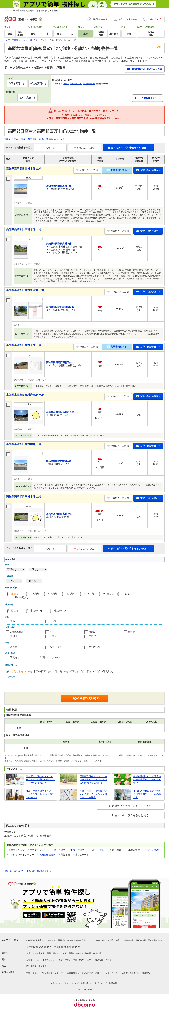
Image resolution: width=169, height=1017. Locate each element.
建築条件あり (61, 610)
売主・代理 (55, 647)
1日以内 (57, 671)
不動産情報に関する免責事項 (38, 871)
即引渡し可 (94, 647)
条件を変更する (27, 97)
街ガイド (99, 973)
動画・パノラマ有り (50, 657)
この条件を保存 (149, 98)
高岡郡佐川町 (76, 83)
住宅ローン (110, 960)
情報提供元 (129, 940)
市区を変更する (17, 83)
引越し (36, 973)
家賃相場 (97, 953)
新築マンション (33, 960)
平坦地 (13, 636)
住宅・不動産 (152, 850)
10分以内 (89, 593)
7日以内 (90, 671)
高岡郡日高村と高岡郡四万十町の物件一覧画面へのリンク (34, 139)
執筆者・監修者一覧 (130, 973)
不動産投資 (98, 960)
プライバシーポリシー (60, 983)
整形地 (131, 631)
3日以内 (73, 671)
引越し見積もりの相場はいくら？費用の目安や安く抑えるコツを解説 (93, 794)
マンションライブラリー (52, 973)
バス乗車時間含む (19, 597)
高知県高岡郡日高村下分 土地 (23, 229)
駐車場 (88, 953)
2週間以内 (107, 671)
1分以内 (34, 593)
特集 (28, 973)
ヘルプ (75, 983)
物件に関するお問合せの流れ (108, 940)
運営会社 (113, 983)
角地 (52, 631)
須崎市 (66, 83)
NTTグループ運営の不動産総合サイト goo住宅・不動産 (31, 10)
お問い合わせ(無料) (148, 170)
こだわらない (18, 671)
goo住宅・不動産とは (36, 940)
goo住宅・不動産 (10, 940)
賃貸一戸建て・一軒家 (57, 953)
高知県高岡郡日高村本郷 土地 (23, 168)
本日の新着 (39, 671)
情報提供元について (14, 871)
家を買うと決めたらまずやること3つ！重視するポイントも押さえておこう (40, 779)
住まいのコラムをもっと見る (131, 815)
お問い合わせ (87, 983)
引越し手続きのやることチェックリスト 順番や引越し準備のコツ (40, 794)
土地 (89, 960)
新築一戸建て (65, 960)
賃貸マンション (76, 953)
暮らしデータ (87, 973)
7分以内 (70, 593)
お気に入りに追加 (85, 147)
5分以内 (52, 593)
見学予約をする (117, 170)
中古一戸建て (77, 850)
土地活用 (43, 966)
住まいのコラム (112, 973)
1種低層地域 (16, 631)
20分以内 (127, 593)
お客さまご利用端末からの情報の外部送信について (70, 940)
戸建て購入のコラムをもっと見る (131, 806)
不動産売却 (31, 966)
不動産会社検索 (47, 854)
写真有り (14, 657)
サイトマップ (101, 983)
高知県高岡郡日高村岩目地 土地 (25, 290)
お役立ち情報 (8, 972)
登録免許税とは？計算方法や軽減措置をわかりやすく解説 (147, 779)
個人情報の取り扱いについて (39, 947)
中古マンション (49, 960)
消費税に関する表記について (67, 947)
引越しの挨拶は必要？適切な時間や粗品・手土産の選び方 (147, 794)
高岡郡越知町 (89, 83)
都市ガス (93, 636)
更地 (12, 621)
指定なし (16, 593)
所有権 (13, 647)
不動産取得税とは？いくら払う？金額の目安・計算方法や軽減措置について (93, 779)
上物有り (54, 621)
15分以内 (108, 593)
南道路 (92, 631)
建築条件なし (37, 610)
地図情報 (146, 973)
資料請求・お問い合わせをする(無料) (128, 147)
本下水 (53, 636)
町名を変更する (38, 83)
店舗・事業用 (39, 953)
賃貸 (101, 850)
